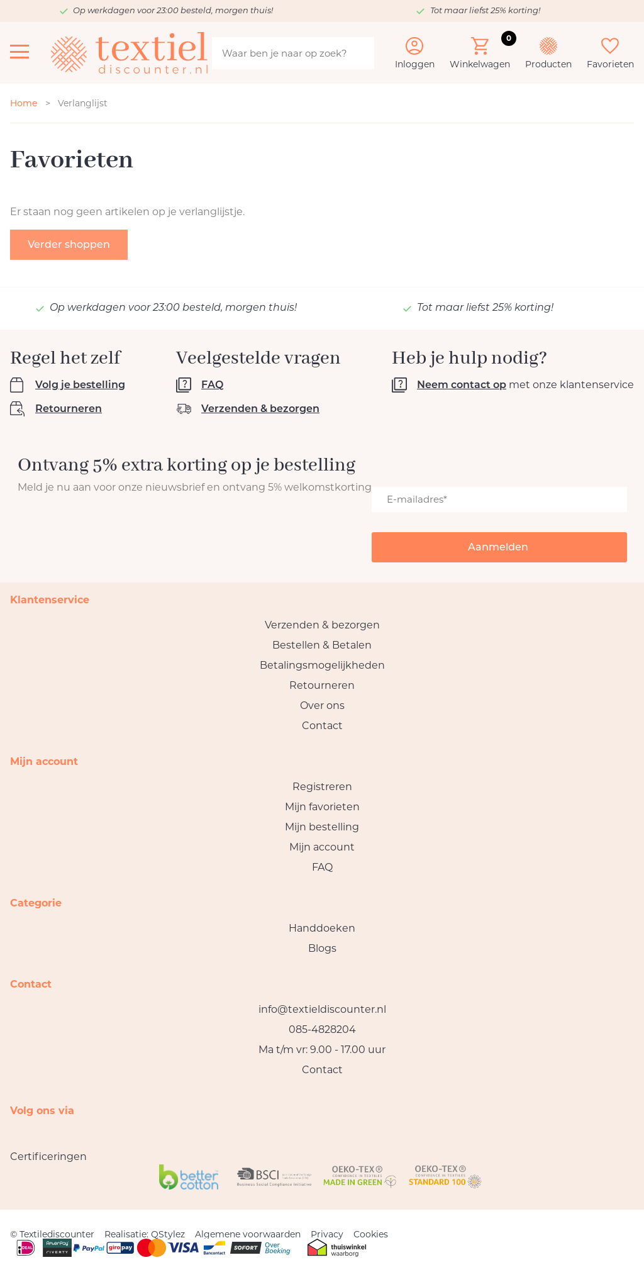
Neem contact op (461, 385)
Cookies (370, 1234)
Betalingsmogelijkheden (322, 665)
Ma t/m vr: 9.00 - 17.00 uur (322, 1050)
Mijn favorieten (322, 807)
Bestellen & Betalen (322, 645)
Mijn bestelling (322, 827)
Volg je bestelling (80, 385)
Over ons (322, 705)
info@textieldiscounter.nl (322, 1009)
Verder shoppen (69, 244)
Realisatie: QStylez (144, 1234)
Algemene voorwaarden (248, 1234)
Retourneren (68, 409)
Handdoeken (322, 928)
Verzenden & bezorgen (260, 409)
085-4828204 (322, 1029)
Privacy (327, 1234)
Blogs (322, 948)
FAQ (212, 385)
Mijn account (322, 847)
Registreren (322, 787)
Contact (322, 726)
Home (24, 103)
